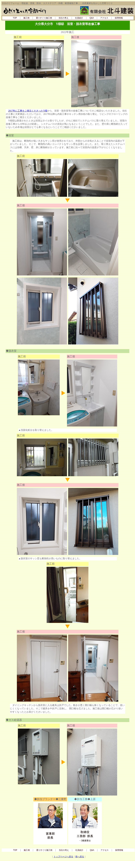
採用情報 (119, 18)
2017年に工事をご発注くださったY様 (27, 111)
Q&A (92, 18)
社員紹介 (79, 18)
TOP (15, 18)
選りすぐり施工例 (44, 18)
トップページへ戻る (63, 856)
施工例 (26, 18)
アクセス (104, 18)
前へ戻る (79, 856)
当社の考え (63, 18)
